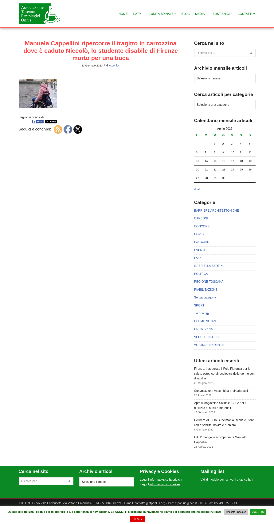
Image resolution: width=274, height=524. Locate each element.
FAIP (197, 258)
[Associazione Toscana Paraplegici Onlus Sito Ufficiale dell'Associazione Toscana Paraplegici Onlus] (40, 13)
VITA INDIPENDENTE (209, 345)
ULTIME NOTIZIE (206, 321)
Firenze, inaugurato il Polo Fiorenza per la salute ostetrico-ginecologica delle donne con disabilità (224, 374)
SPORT (199, 305)
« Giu (197, 188)
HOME (122, 13)
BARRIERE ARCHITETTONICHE (216, 210)
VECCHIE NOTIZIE (207, 337)
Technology (201, 313)
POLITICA (201, 274)
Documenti (201, 242)
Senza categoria (205, 297)
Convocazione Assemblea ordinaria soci (221, 391)
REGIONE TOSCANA (209, 282)
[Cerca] (220, 53)
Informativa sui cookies (164, 485)
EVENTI (199, 250)
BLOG (185, 13)
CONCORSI (202, 226)
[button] (142, 13)
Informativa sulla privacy (165, 480)
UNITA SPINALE (205, 329)
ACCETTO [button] (258, 511)
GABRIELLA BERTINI (209, 266)
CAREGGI (201, 218)
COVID (199, 234)
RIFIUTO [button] (138, 518)
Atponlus (114, 65)
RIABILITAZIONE (205, 289)
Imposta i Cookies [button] (236, 511)
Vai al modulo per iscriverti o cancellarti (227, 480)
